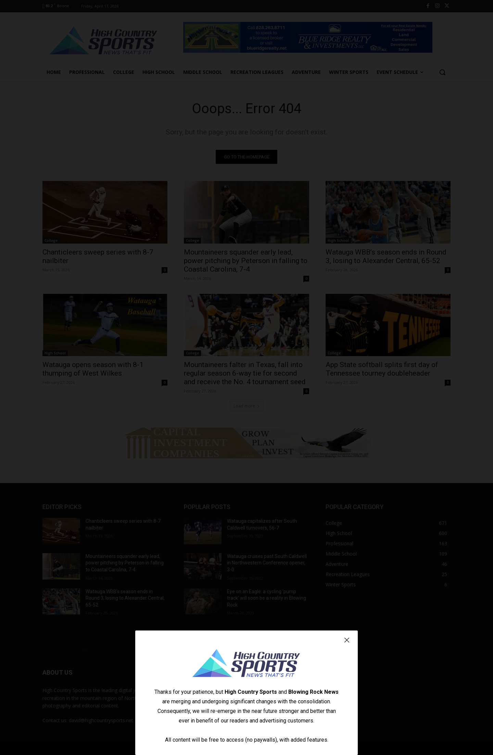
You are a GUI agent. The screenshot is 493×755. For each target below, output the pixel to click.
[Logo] (246, 664)
